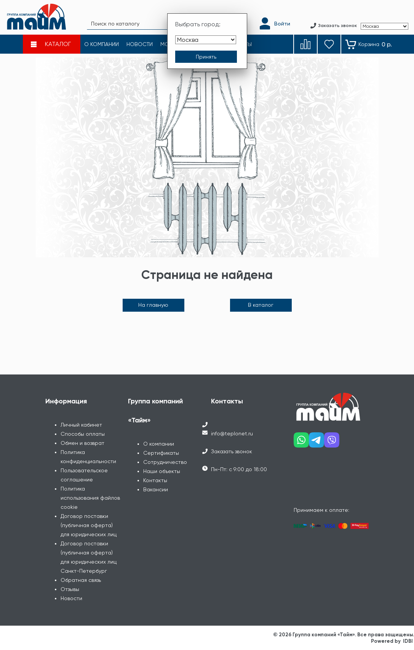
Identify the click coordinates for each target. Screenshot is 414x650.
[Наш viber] (331, 443)
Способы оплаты (83, 434)
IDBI (408, 641)
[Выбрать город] (205, 39)
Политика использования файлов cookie (90, 498)
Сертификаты (161, 453)
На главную (153, 305)
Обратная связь (81, 580)
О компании (158, 444)
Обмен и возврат (82, 443)
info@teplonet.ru (232, 433)
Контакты (155, 480)
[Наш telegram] (316, 443)
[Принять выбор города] (206, 57)
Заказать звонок (231, 451)
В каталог (260, 305)
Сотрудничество (165, 462)
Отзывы (70, 589)
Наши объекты (161, 471)
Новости (71, 598)
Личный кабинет (81, 425)
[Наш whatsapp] (301, 443)
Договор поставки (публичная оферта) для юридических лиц (89, 525)
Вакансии (155, 489)
